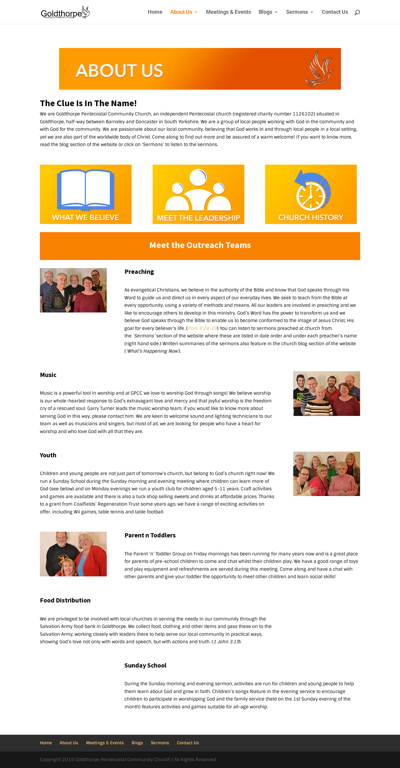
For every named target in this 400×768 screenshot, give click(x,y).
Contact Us (335, 12)
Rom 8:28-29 (202, 328)
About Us (181, 12)
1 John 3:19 (226, 642)
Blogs (265, 12)
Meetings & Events (228, 12)
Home (155, 12)
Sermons (297, 12)
